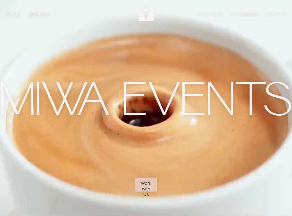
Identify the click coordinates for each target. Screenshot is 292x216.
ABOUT (13, 13)
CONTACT (275, 13)
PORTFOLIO (211, 13)
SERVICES (38, 13)
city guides (244, 13)
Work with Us (146, 186)
